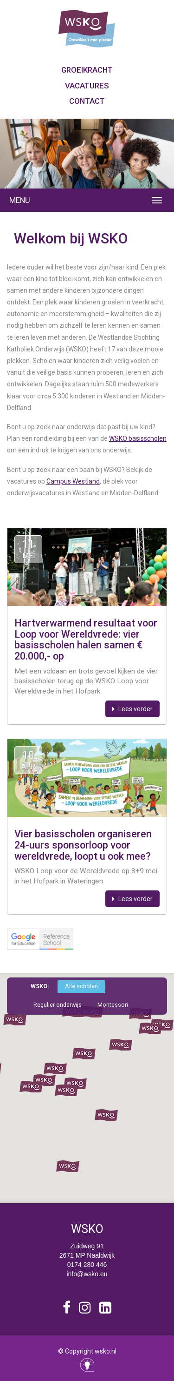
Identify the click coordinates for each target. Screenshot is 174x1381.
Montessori (112, 1004)
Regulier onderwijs (57, 1004)
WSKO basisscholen (138, 438)
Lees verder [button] (132, 709)
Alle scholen (81, 986)
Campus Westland (73, 481)
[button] (106, 1115)
